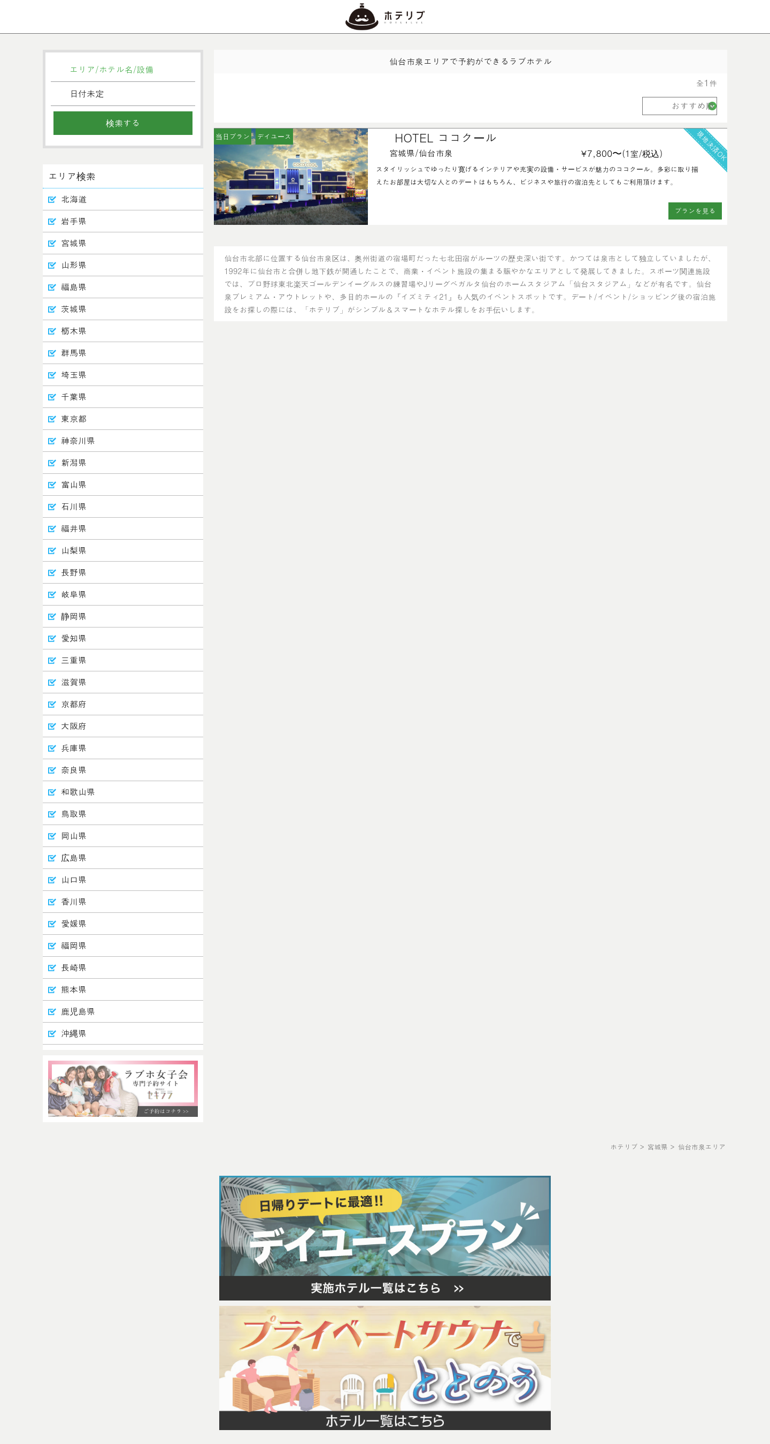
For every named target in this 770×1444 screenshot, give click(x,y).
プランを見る (695, 211)
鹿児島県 (78, 1011)
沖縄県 (74, 1033)
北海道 (74, 199)
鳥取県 (74, 813)
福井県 (74, 528)
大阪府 (74, 726)
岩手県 (74, 221)
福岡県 (74, 945)
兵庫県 (74, 748)
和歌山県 (78, 791)
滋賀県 (74, 682)
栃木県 (74, 330)
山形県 (74, 265)
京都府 (74, 704)
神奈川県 (78, 440)
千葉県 (74, 396)
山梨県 (74, 550)
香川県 (74, 901)
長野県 (74, 572)
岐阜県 (74, 594)
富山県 (74, 484)
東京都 (74, 418)
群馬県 (74, 352)
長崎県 (74, 967)
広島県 (74, 857)
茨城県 (74, 309)
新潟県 (74, 462)
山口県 (74, 879)
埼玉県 (74, 374)
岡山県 (74, 835)
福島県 (74, 287)
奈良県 (74, 769)
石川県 (74, 506)
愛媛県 (74, 923)
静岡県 (74, 616)
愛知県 (74, 638)
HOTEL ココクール (446, 137)
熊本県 (74, 989)
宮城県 (74, 243)
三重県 (74, 660)
